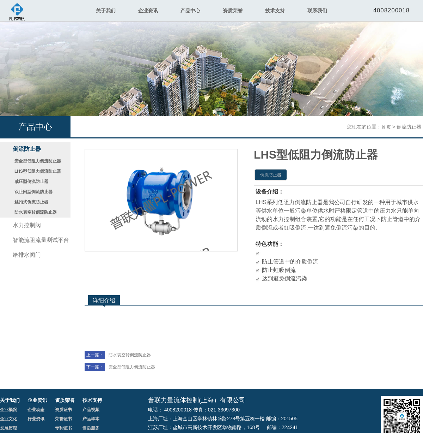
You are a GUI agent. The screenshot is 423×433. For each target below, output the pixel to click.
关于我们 (106, 10)
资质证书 (63, 409)
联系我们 (317, 10)
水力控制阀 (27, 225)
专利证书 (63, 428)
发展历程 (8, 428)
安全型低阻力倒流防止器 (37, 161)
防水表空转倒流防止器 (35, 212)
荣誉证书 (63, 418)
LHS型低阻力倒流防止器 (37, 171)
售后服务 (90, 428)
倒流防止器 (27, 149)
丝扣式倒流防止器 (31, 202)
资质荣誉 (233, 10)
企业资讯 (148, 10)
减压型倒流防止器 (31, 181)
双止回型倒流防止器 (33, 191)
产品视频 (90, 409)
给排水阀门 (27, 255)
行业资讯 (35, 418)
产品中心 (190, 10)
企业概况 (8, 409)
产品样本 (90, 418)
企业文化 (8, 418)
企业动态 (35, 409)
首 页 (386, 127)
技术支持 (275, 10)
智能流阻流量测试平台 (41, 240)
